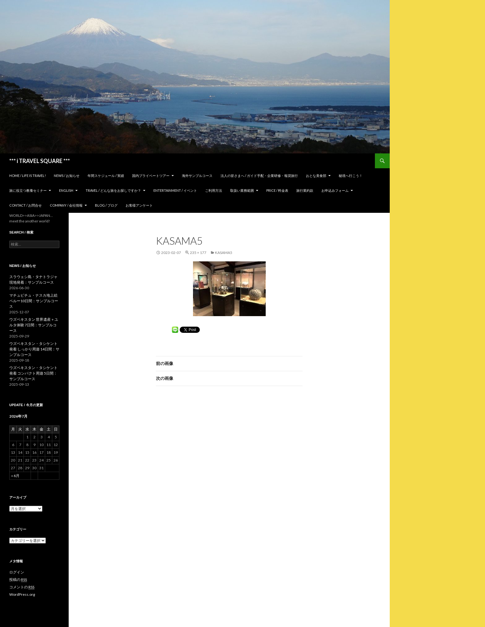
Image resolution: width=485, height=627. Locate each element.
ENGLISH (66, 190)
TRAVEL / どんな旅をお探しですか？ (113, 190)
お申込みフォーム (335, 190)
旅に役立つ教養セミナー (28, 190)
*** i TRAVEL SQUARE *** (39, 160)
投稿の (18, 579)
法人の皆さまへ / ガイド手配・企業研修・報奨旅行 (259, 176)
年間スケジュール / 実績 (106, 176)
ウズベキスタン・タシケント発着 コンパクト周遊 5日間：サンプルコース (33, 373)
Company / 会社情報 (66, 205)
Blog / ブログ (106, 205)
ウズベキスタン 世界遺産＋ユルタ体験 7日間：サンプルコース (33, 325)
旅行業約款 (304, 190)
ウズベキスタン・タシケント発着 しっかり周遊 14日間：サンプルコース (34, 349)
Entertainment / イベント (175, 190)
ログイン (16, 572)
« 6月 (15, 475)
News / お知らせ (66, 176)
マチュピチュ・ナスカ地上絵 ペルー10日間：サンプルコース (33, 301)
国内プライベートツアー (151, 176)
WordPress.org (22, 594)
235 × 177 (198, 252)
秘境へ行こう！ (351, 176)
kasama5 (223, 252)
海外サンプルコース (197, 176)
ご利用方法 (213, 190)
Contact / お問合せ (25, 205)
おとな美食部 (316, 176)
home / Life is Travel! (27, 176)
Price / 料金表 (277, 190)
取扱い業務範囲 (242, 190)
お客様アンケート (139, 205)
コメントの (21, 587)
